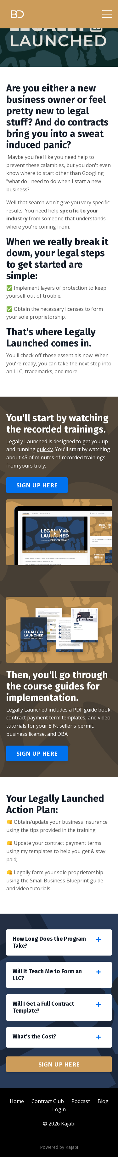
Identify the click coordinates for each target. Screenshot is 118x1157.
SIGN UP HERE (37, 485)
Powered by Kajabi (59, 1147)
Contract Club (47, 1101)
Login (59, 1109)
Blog (103, 1101)
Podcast (80, 1101)
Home (17, 1101)
